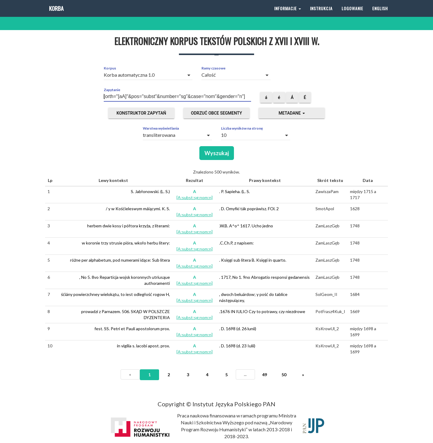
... (245, 374)
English (380, 15)
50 (283, 374)
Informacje (287, 15)
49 (264, 374)
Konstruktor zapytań (141, 113)
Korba (55, 15)
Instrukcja (321, 15)
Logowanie (352, 15)
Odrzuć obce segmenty (216, 113)
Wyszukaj (216, 153)
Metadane (291, 113)
